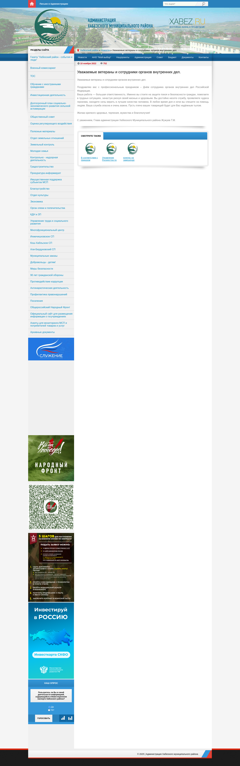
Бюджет (172, 57)
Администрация (143, 57)
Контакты (204, 57)
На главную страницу (32, 4)
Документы (187, 57)
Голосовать (43, 718)
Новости (82, 57)
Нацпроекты (122, 57)
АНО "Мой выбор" (101, 57)
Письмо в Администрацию (54, 4)
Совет (160, 57)
